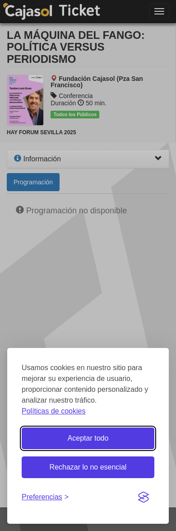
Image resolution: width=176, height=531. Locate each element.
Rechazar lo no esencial (88, 467)
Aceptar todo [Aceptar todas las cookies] (88, 438)
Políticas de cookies (53, 411)
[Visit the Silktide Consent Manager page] (143, 497)
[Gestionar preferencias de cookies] (45, 497)
